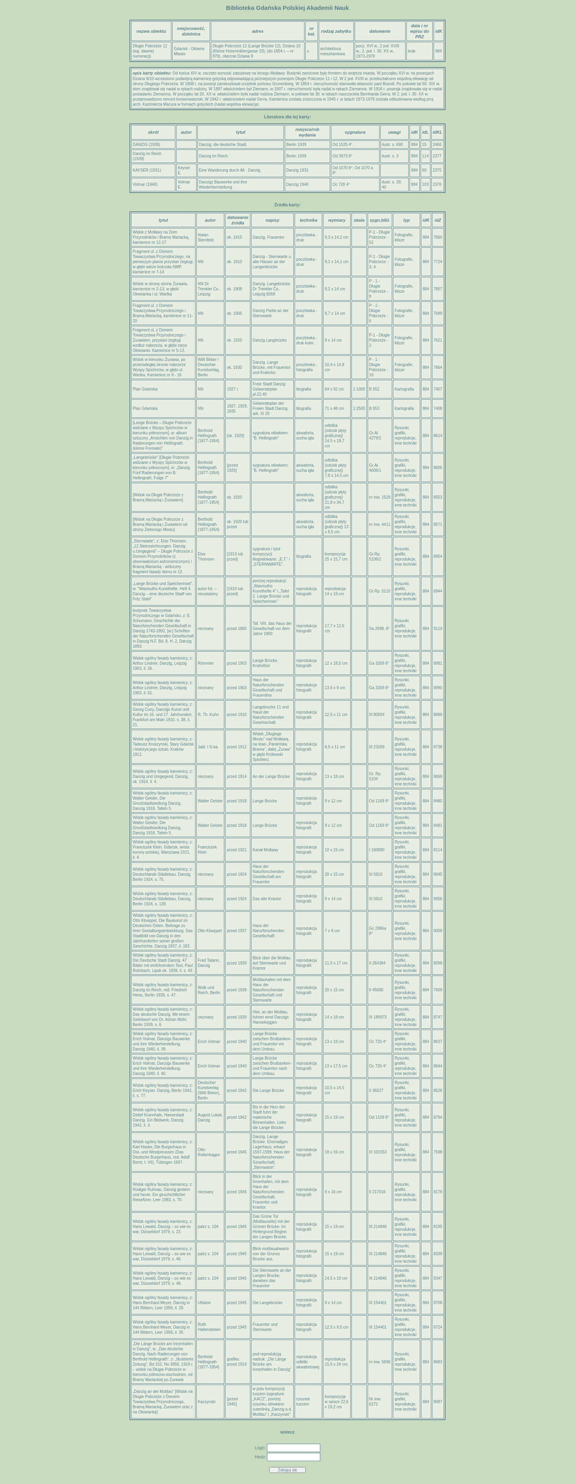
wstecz (287, 1432)
